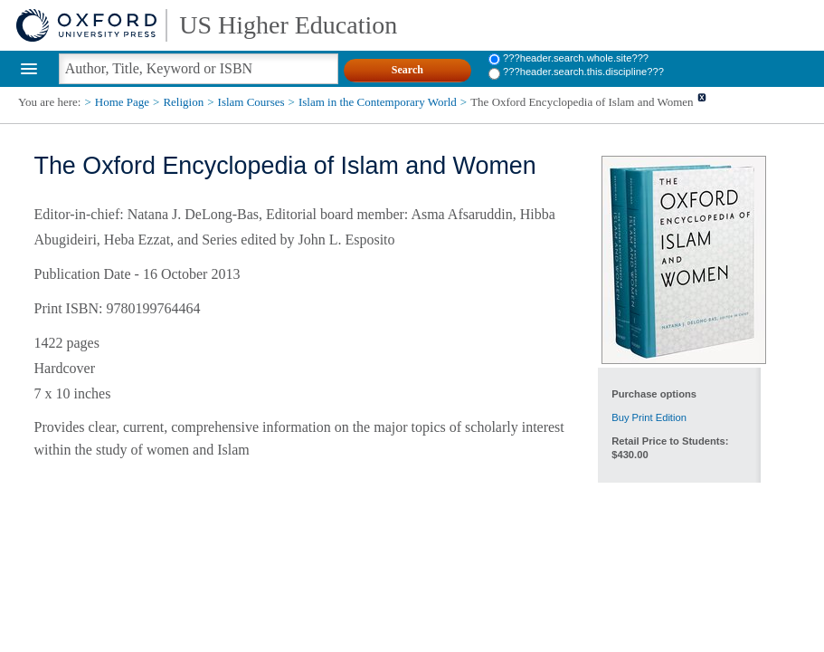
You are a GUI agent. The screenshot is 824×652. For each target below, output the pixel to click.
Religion (183, 102)
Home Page (122, 102)
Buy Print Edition (649, 417)
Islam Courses (251, 102)
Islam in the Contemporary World (377, 102)
